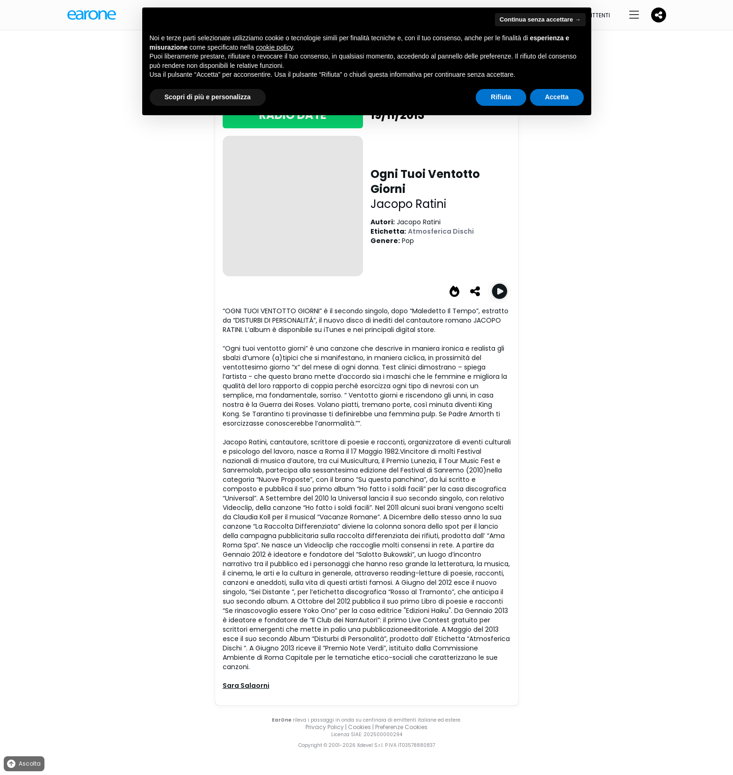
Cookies (359, 727)
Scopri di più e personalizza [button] (208, 97)
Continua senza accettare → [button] (540, 19)
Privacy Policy (324, 727)
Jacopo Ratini (408, 204)
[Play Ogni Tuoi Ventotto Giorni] (499, 291)
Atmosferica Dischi (441, 231)
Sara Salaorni (246, 685)
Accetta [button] (557, 97)
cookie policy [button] (274, 47)
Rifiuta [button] (501, 97)
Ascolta (23, 764)
